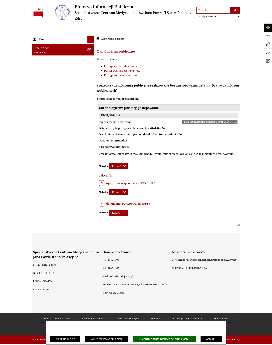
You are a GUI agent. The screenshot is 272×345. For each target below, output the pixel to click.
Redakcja (155, 309)
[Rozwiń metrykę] (118, 157)
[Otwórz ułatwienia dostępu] (268, 27)
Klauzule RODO (65, 339)
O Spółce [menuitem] (38, 37)
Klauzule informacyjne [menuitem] (47, 107)
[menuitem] (63, 46)
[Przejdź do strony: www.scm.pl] (268, 44)
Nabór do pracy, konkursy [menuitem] (49, 90)
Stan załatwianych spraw (57, 309)
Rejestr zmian (221, 309)
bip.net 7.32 (234, 339)
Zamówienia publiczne (113, 29)
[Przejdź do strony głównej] (112, 12)
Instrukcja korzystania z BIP (187, 309)
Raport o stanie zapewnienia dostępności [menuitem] (58, 116)
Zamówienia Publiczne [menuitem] (47, 97)
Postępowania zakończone (120, 57)
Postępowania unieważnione (122, 66)
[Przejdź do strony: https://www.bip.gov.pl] (268, 36)
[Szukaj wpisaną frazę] (235, 10)
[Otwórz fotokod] (268, 61)
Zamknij (211, 339)
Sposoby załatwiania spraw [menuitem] (50, 83)
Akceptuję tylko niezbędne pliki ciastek (164, 339)
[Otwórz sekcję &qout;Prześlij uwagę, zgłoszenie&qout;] (268, 52)
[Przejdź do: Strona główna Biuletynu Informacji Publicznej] (97, 29)
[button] (238, 215)
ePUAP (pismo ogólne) (114, 283)
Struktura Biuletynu (128, 309)
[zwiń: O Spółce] (91, 37)
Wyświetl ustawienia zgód (107, 339)
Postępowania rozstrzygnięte (122, 61)
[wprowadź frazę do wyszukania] (213, 10)
